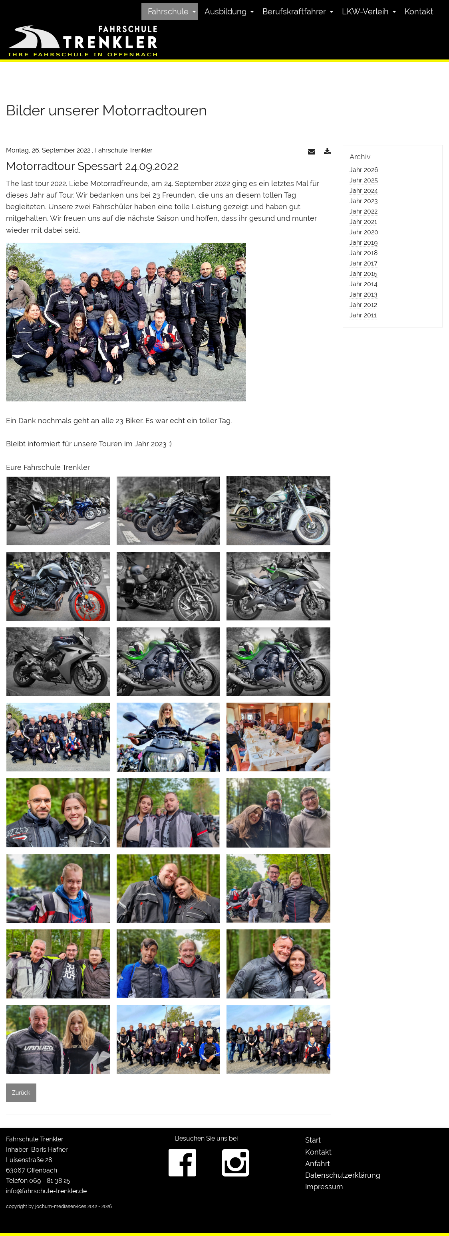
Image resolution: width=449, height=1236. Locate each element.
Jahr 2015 (363, 273)
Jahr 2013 (363, 294)
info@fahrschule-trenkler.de (46, 1191)
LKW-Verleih (365, 11)
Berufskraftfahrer (294, 11)
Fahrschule (168, 11)
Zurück (21, 1092)
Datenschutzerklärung (342, 1175)
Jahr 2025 (364, 180)
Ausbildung (225, 11)
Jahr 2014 (363, 284)
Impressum (324, 1187)
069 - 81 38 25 (49, 1180)
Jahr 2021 (363, 222)
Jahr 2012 (363, 305)
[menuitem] (169, 11)
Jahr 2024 (364, 190)
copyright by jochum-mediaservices (46, 1206)
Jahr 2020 (364, 232)
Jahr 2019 (363, 242)
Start (313, 1140)
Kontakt (419, 11)
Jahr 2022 (363, 211)
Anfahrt (317, 1163)
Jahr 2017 (363, 263)
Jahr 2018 (363, 253)
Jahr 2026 (364, 170)
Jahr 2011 (363, 315)
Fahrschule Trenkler (35, 1139)
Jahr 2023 (364, 201)
